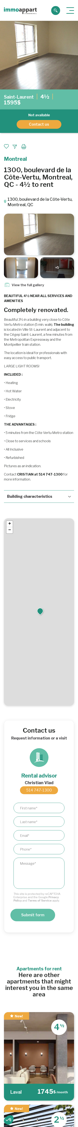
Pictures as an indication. (22, 466)
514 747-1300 (39, 790)
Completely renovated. (36, 309)
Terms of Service (40, 900)
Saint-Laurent (19, 97)
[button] (40, 610)
